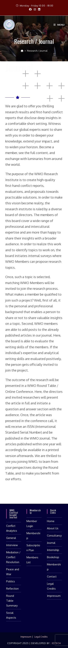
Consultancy (54, 535)
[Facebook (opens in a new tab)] (30, 9)
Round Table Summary (12, 600)
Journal (51, 542)
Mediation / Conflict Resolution (13, 557)
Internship (53, 550)
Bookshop (53, 557)
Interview (12, 545)
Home (50, 521)
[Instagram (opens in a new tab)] (35, 9)
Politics (10, 581)
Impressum (54, 596)
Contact (52, 576)
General (11, 538)
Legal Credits (41, 636)
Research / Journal (37, 50)
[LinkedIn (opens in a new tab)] (38, 9)
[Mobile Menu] (59, 24)
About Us (52, 528)
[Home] (22, 50)
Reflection (12, 588)
